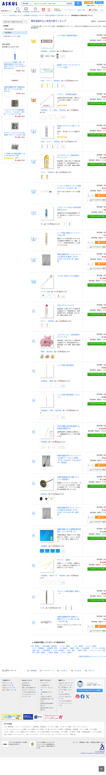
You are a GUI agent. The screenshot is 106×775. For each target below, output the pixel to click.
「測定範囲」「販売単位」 (48, 51)
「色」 (42, 224)
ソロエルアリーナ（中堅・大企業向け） (65, 686)
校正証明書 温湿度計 (50, 646)
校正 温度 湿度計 (38, 652)
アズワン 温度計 (63, 560)
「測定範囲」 (44, 442)
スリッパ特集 (84, 729)
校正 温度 (71, 650)
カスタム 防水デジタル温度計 (68, 276)
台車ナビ (33, 732)
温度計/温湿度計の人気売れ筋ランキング (57, 15)
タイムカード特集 (53, 727)
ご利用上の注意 (45, 696)
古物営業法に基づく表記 (47, 700)
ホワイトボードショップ (80, 727)
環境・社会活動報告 (29, 688)
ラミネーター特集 (65, 727)
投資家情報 (26, 685)
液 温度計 (63, 648)
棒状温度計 (8, 32)
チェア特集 (31, 729)
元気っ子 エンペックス (65, 305)
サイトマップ (44, 683)
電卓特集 (35, 727)
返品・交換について (9, 690)
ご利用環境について (46, 693)
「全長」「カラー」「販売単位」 (50, 81)
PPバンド (92, 670)
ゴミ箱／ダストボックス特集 (53, 729)
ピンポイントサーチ (62, 734)
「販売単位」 (44, 494)
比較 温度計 (35, 646)
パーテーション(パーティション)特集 (15, 729)
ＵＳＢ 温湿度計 (58, 650)
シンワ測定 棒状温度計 (65, 365)
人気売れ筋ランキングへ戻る (11, 36)
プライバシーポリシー (47, 688)
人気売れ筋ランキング (15, 15)
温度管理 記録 (52, 648)
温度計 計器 (74, 648)
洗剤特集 (75, 729)
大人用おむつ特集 (74, 732)
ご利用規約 (44, 685)
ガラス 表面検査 (38, 648)
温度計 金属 (82, 650)
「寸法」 (42, 608)
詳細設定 (69, 3)
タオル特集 (93, 729)
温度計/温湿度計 (9, 29)
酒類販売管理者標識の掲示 (47, 704)
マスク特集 (64, 732)
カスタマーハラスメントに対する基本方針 (29, 691)
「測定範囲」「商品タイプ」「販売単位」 (53, 575)
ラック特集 (40, 729)
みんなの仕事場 (63, 694)
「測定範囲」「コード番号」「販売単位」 (53, 110)
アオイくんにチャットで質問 (89, 690)
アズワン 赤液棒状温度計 (67, 94)
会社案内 (25, 683)
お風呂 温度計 (53, 652)
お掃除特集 (67, 729)
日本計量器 (46, 650)
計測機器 (5, 26)
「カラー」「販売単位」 (48, 172)
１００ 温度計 (65, 646)
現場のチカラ (24, 732)
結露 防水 (36, 650)
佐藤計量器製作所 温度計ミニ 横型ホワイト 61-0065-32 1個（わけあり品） (68, 619)
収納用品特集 (86, 732)
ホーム (5, 15)
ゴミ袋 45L (78, 670)
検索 (78, 3)
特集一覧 (72, 734)
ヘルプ (102, 5)
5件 (17, 158)
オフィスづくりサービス (47, 734)
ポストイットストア (32, 734)
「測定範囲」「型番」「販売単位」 (51, 410)
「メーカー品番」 (45, 291)
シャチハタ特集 (96, 732)
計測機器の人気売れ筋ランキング (34, 15)
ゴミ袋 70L (64, 670)
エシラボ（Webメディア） (65, 698)
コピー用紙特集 (8, 727)
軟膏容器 (33, 670)
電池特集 (43, 727)
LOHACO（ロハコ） (65, 683)
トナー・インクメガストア (23, 727)
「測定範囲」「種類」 (47, 381)
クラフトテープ (48, 670)
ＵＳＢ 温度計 (67, 652)
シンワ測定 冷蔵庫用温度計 (67, 35)
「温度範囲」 (44, 546)
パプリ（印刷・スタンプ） (65, 691)
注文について (7, 683)
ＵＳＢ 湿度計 (91, 646)
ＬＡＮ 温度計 (78, 646)
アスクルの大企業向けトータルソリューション (65, 703)
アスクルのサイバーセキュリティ (28, 695)
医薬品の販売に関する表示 (47, 709)
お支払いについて (8, 688)
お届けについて (7, 685)
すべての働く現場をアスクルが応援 (48, 732)
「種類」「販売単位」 (47, 351)
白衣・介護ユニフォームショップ (14, 734)
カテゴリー (6, 11)
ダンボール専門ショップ (11, 732)
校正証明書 (85, 648)
